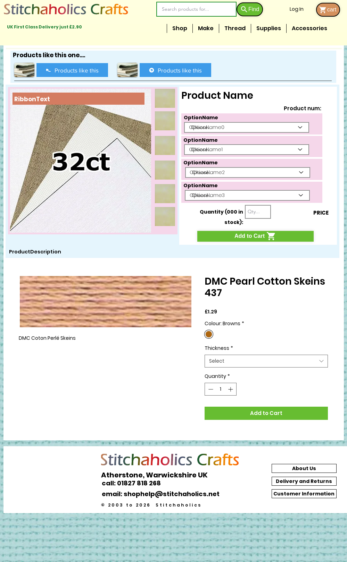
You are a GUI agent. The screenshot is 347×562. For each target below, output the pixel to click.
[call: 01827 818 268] (135, 483)
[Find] (250, 9)
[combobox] (266, 361)
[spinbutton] (220, 389)
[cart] (328, 10)
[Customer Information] (304, 493)
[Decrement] (210, 389)
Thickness (219, 348)
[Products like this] (72, 70)
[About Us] (304, 468)
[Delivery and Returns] (304, 481)
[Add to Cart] (255, 236)
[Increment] (231, 389)
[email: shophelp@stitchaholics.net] (162, 493)
